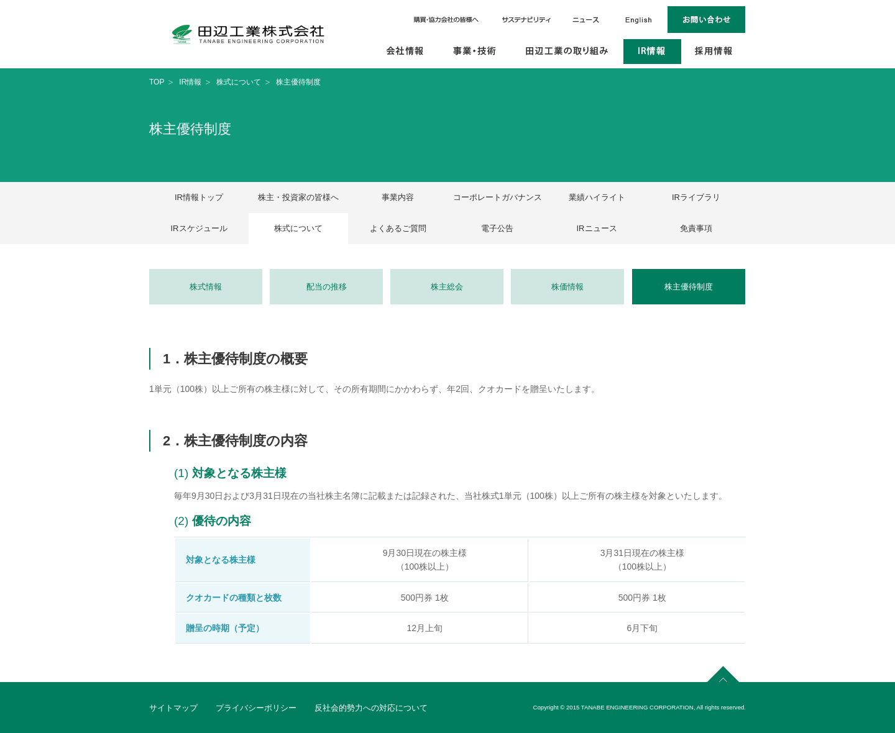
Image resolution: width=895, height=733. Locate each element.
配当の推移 (326, 286)
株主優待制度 (688, 286)
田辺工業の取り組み (567, 51)
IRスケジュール (199, 228)
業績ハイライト (597, 197)
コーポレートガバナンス (497, 197)
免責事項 (696, 228)
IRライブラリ (696, 197)
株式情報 (206, 286)
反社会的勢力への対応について (371, 708)
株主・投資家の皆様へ (298, 197)
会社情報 (405, 51)
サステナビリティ (526, 19)
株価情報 (567, 286)
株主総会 (447, 286)
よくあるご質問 (398, 228)
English (639, 19)
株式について (238, 82)
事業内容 (398, 197)
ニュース (585, 19)
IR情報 (652, 51)
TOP (156, 82)
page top (723, 672)
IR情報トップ (199, 197)
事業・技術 (475, 51)
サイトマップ (173, 708)
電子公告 (497, 228)
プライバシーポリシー (256, 708)
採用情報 (713, 51)
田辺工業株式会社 (248, 34)
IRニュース (597, 228)
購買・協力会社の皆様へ (447, 19)
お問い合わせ (707, 19)
